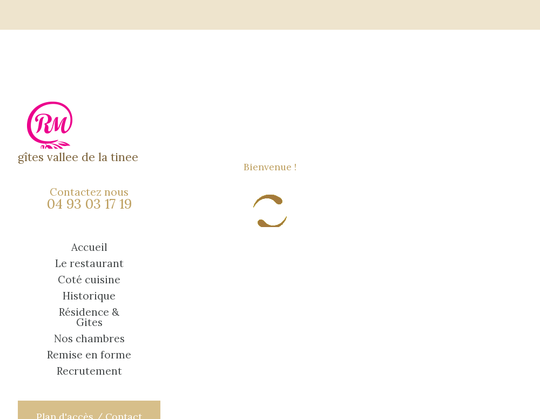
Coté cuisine (89, 280)
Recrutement (89, 371)
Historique (89, 296)
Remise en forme (89, 355)
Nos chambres (89, 339)
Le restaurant (89, 263)
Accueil (89, 247)
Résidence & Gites (89, 317)
